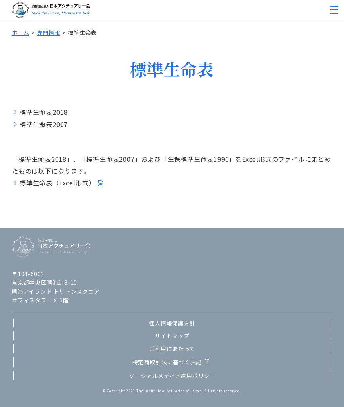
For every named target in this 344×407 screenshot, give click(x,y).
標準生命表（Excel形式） (57, 182)
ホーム (20, 32)
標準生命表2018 (44, 112)
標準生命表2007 (44, 124)
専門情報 (48, 32)
